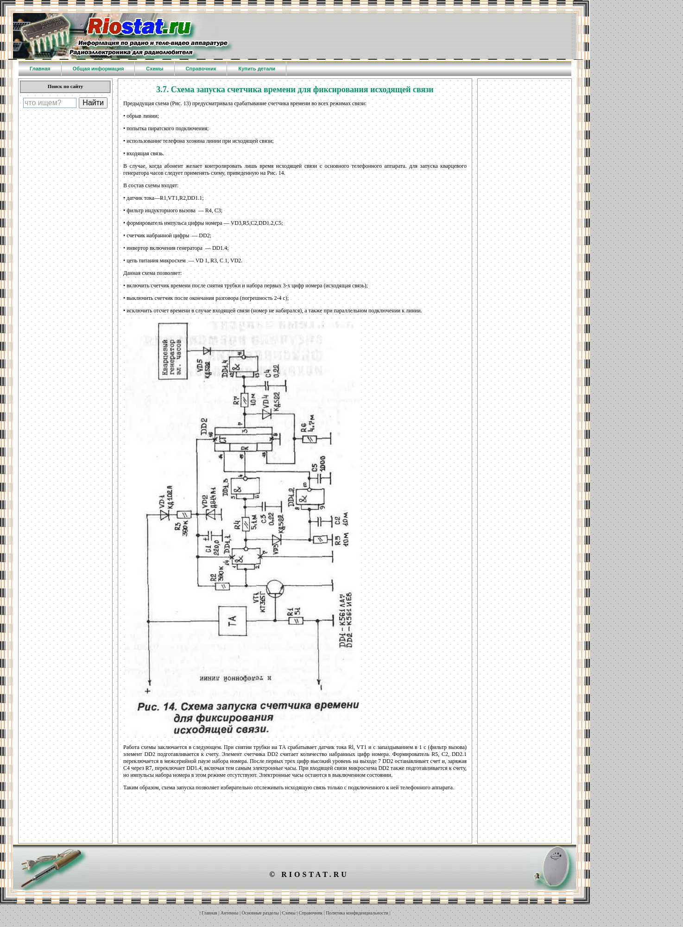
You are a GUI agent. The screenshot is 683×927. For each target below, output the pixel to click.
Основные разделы (260, 912)
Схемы (289, 912)
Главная (209, 912)
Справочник (311, 912)
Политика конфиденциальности (357, 912)
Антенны (230, 912)
